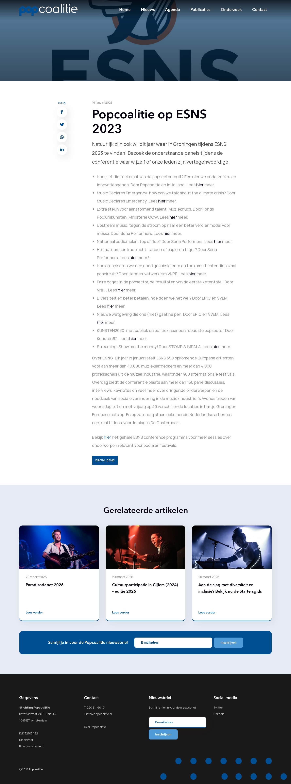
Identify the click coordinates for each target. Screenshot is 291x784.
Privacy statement (31, 746)
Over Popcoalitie (95, 727)
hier (200, 185)
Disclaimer (26, 740)
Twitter (218, 707)
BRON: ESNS (105, 460)
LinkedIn (218, 714)
